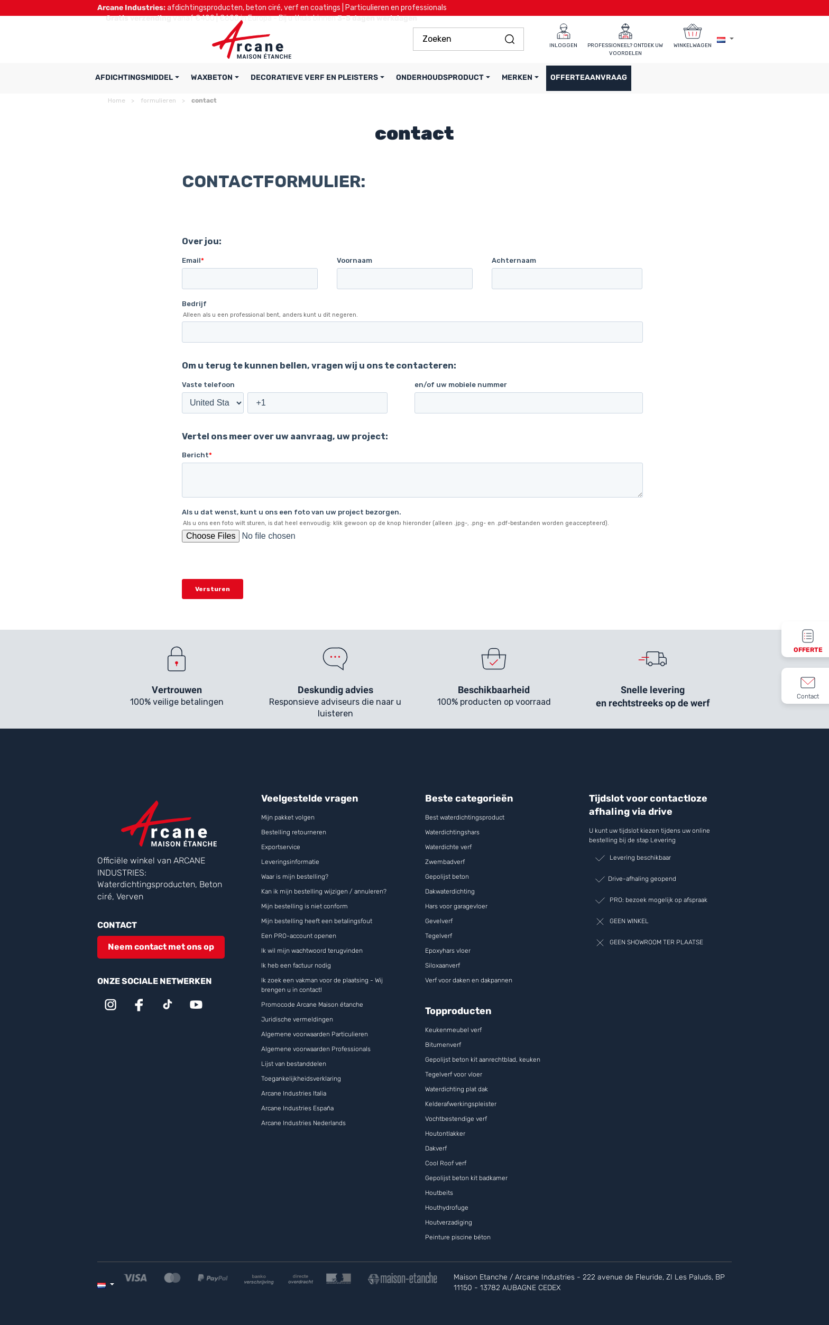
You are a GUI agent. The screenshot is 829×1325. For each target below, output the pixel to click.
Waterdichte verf (448, 847)
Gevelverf (439, 921)
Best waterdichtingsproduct (464, 817)
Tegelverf (438, 936)
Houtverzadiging (448, 1222)
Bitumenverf (443, 1044)
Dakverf (436, 1148)
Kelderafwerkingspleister (460, 1104)
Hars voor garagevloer (456, 906)
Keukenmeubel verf (453, 1030)
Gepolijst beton (447, 876)
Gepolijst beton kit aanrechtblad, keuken (482, 1059)
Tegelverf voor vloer (453, 1074)
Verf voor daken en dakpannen (468, 980)
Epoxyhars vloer (448, 950)
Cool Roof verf (446, 1163)
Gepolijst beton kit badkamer (466, 1178)
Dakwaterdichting (450, 891)
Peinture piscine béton (458, 1237)
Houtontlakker (446, 1133)
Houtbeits (439, 1193)
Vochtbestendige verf (456, 1118)
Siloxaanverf (442, 965)
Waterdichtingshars (452, 832)
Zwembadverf (445, 862)
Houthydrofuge (446, 1207)
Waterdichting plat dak (456, 1089)
